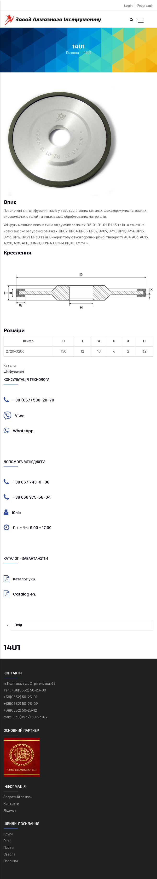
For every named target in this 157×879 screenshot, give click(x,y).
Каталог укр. (24, 579)
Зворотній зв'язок (18, 797)
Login (128, 5)
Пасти (9, 848)
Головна (72, 53)
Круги (8, 834)
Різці (7, 841)
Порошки (11, 861)
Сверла (9, 854)
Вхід (18, 625)
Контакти (11, 804)
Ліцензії (10, 810)
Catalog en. (24, 594)
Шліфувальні (14, 372)
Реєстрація (145, 5)
